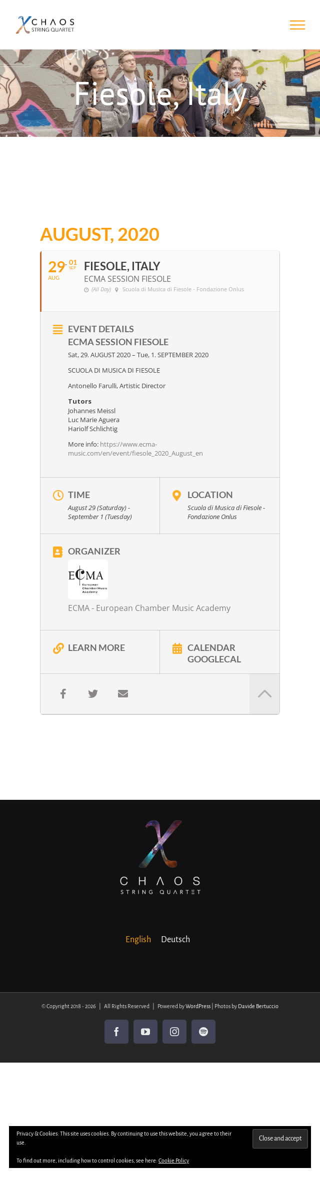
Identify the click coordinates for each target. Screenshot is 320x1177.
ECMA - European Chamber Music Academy (149, 607)
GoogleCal (214, 658)
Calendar (212, 647)
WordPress (198, 1006)
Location (210, 494)
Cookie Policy (173, 1161)
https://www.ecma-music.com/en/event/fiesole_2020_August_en (135, 449)
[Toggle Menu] (297, 24)
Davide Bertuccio (258, 1006)
